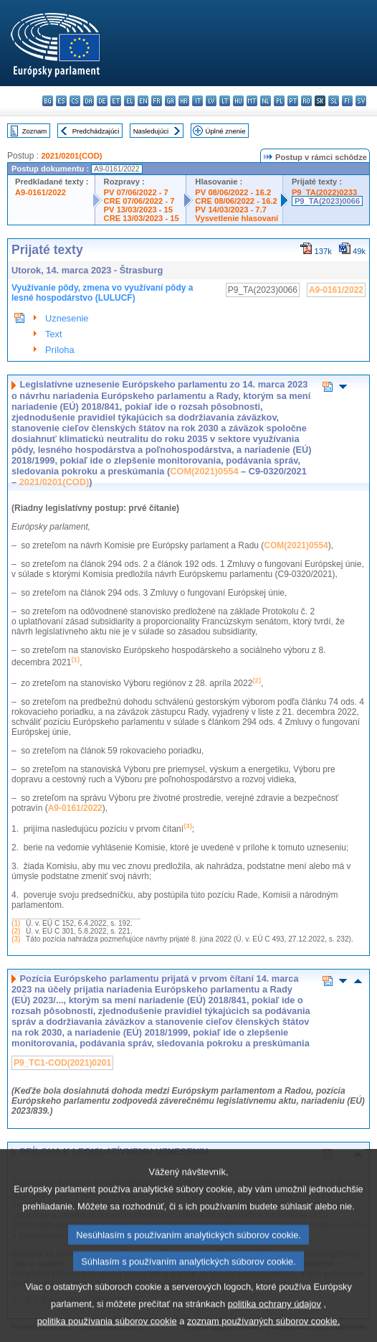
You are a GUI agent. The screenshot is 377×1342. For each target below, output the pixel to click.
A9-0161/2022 (40, 192)
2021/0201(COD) (71, 155)
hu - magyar (238, 100)
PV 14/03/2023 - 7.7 (231, 209)
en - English (143, 100)
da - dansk (88, 100)
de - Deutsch (102, 100)
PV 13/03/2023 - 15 (138, 209)
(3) (15, 939)
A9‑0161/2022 (75, 808)
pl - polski (279, 100)
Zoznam (34, 131)
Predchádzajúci (96, 131)
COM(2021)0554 (204, 471)
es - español (61, 100)
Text (53, 334)
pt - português (292, 100)
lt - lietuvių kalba (224, 100)
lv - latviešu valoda (211, 100)
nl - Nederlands (265, 100)
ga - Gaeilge (170, 100)
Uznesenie (66, 318)
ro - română (306, 100)
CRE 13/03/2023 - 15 (141, 218)
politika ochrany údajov (274, 1321)
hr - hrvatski (183, 100)
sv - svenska (360, 100)
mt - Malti (252, 100)
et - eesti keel (115, 100)
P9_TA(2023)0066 (327, 201)
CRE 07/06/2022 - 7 (139, 201)
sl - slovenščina (333, 100)
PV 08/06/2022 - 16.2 (233, 192)
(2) (15, 931)
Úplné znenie (226, 131)
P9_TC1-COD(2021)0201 (62, 1063)
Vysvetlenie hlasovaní (236, 218)
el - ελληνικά (129, 100)
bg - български (47, 100)
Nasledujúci (151, 131)
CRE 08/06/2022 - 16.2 (236, 201)
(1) (15, 923)
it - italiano (197, 100)
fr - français (156, 100)
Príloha (60, 349)
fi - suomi (347, 100)
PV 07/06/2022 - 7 (136, 192)
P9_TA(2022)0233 (324, 192)
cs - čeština (75, 100)
